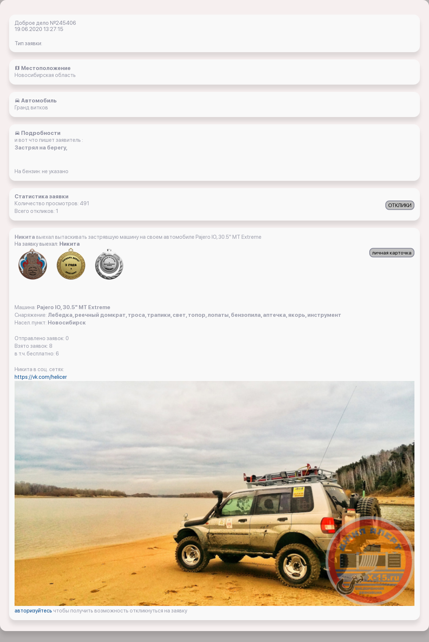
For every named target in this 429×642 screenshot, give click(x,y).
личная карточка (392, 253)
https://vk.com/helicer (41, 377)
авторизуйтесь (34, 610)
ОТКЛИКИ (400, 205)
